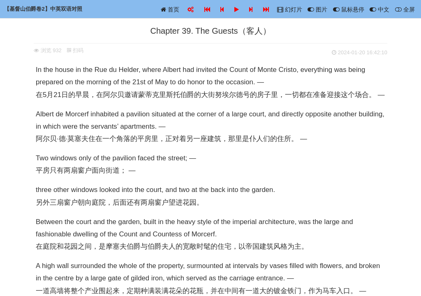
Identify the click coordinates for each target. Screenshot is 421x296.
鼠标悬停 (348, 9)
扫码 (75, 50)
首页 (170, 9)
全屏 (405, 9)
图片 (317, 9)
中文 (379, 9)
